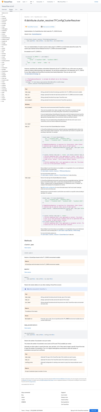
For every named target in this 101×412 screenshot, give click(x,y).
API (32, 16)
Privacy (27, 410)
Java (21, 9)
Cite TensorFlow (65, 404)
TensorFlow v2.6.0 (8, 6)
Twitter (23, 399)
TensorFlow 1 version (31, 27)
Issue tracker (64, 395)
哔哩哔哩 (23, 402)
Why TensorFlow (62, 1)
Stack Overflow (64, 399)
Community (50, 1)
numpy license (32, 381)
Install (18, 1)
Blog (22, 395)
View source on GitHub (47, 27)
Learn (24, 1)
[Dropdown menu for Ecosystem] (44, 2)
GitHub (96, 1)
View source (27, 247)
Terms (22, 410)
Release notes (64, 397)
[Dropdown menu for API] (33, 2)
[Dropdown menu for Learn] (27, 2)
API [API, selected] (31, 1)
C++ (16, 9)
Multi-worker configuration (49, 187)
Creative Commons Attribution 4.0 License (61, 378)
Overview (4, 9)
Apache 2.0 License (27, 380)
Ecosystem (39, 1)
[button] (9, 15)
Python (45, 16)
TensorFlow (26, 16)
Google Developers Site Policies (46, 380)
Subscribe (93, 410)
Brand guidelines (65, 402)
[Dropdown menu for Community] (54, 2)
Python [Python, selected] (11, 9)
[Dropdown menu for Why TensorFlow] (67, 2)
